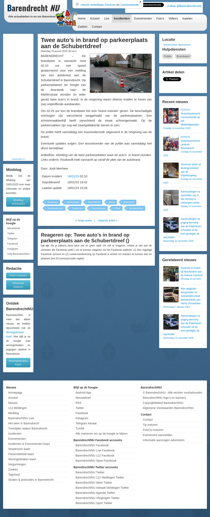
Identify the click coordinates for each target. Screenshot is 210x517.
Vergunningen (17, 464)
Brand (112, 202)
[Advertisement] (18, 95)
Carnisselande (129, 4)
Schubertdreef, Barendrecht (177, 44)
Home (81, 18)
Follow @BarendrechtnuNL (185, 6)
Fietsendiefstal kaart (21, 454)
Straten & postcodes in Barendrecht (31, 479)
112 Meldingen (17, 408)
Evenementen (143, 18)
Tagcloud (14, 474)
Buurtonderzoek (55, 208)
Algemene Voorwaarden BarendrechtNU (168, 408)
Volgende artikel (106, 220)
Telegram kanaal (86, 423)
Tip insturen (150, 424)
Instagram (12, 248)
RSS (78, 402)
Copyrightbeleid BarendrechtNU (163, 402)
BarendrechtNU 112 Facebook (94, 455)
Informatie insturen (18, 284)
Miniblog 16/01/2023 (18, 201)
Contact (97, 26)
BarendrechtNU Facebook (92, 445)
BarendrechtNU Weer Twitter (93, 482)
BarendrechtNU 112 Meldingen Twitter (99, 477)
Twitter (10, 233)
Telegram (12, 238)
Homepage (15, 392)
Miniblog (13, 413)
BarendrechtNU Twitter (89, 472)
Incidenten (122, 18)
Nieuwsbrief (13, 228)
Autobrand (52, 202)
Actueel (95, 18)
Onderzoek (77, 208)
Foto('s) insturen (153, 430)
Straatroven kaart (19, 449)
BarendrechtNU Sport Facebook (95, 460)
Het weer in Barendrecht (23, 423)
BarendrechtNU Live (21, 418)
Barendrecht (94, 202)
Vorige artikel (84, 220)
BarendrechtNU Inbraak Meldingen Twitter (102, 487)
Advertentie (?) (18, 159)
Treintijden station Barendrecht (27, 428)
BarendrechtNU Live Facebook (95, 450)
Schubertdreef (136, 208)
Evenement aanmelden (157, 435)
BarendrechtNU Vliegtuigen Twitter (97, 498)
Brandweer (128, 202)
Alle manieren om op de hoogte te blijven (101, 433)
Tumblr (79, 428)
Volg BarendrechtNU (18, 254)
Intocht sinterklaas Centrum (98, 4)
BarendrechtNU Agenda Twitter (95, 492)
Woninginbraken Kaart (18, 362)
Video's (173, 18)
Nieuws (13, 402)
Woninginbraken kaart (22, 459)
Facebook (12, 243)
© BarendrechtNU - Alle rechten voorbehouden (172, 392)
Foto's (160, 18)
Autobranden (72, 202)
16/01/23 (73, 176)
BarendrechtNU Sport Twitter (93, 503)
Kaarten (187, 18)
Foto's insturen (18, 275)
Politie (117, 208)
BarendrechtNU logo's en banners (164, 397)
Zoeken (82, 26)
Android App (83, 392)
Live (106, 18)
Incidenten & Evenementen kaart (29, 443)
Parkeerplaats (99, 208)
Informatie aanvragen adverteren (163, 440)
